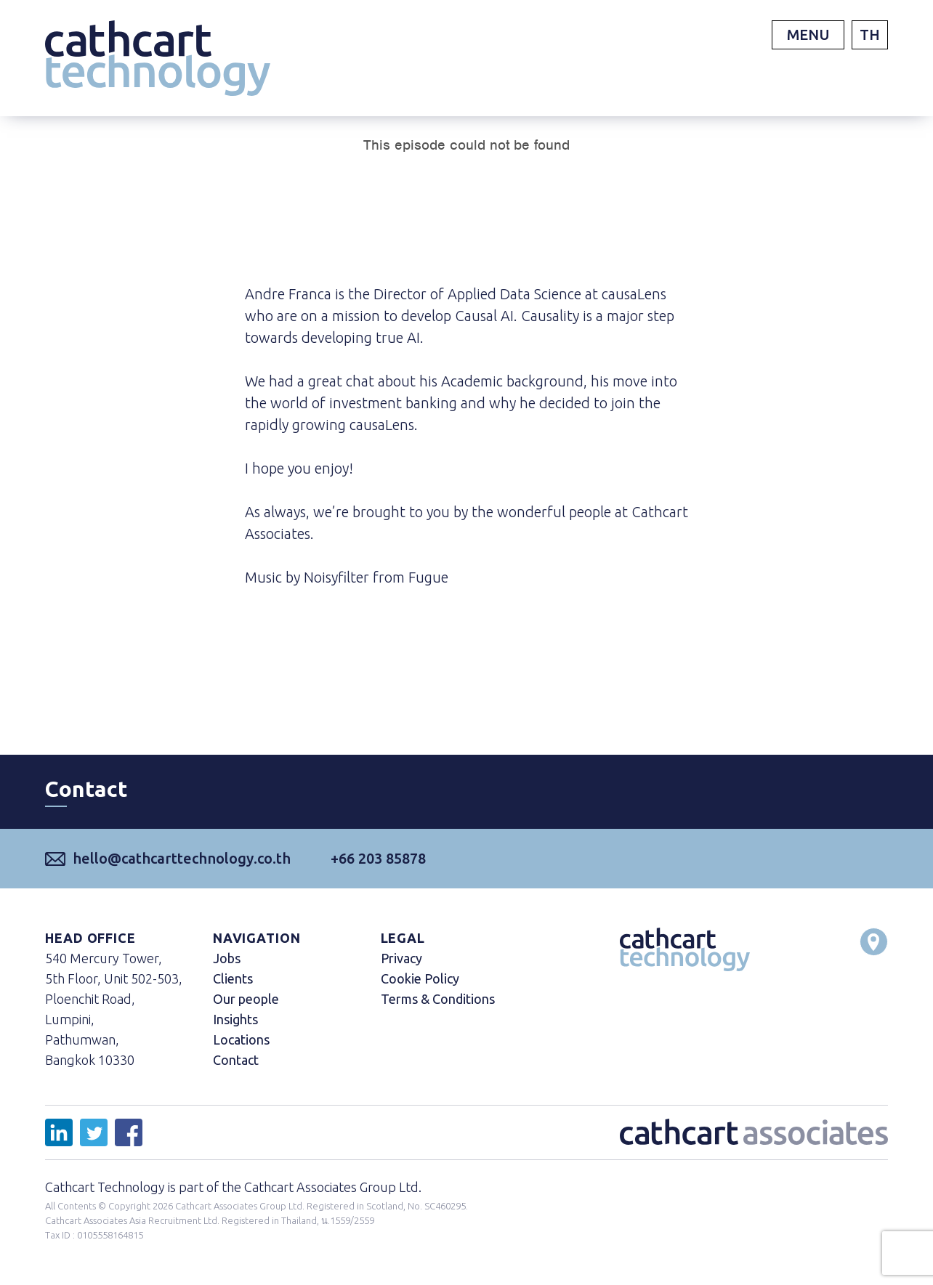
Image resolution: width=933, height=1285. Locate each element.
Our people (246, 999)
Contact (236, 1060)
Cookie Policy (420, 978)
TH (870, 34)
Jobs (227, 958)
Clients (233, 978)
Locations (241, 1039)
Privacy (401, 958)
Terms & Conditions (438, 999)
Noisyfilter (336, 577)
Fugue (428, 577)
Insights (235, 1019)
